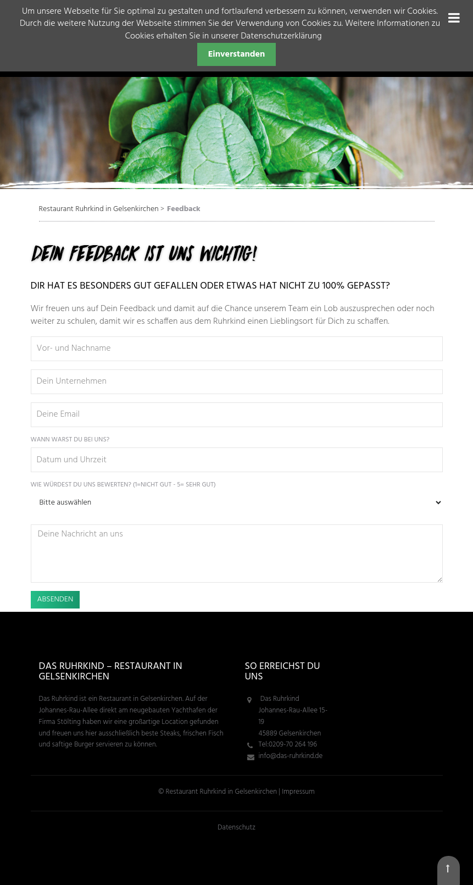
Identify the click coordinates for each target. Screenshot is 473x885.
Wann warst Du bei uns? (70, 440)
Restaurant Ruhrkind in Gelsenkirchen (99, 209)
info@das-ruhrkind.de (291, 756)
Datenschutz (236, 827)
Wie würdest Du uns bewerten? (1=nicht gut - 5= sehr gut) (123, 485)
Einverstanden (236, 54)
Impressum (298, 792)
